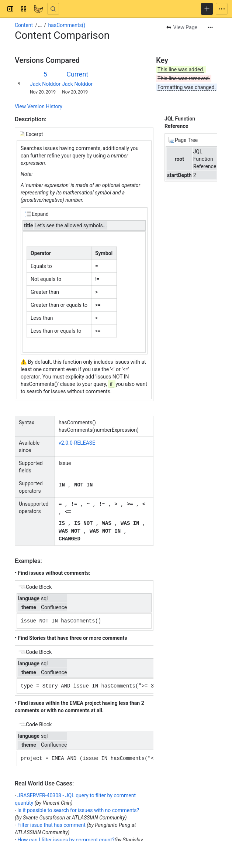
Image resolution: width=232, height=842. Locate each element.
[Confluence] (38, 9)
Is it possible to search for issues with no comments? (78, 808)
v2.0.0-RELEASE (77, 443)
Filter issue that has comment (51, 823)
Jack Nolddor (45, 84)
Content (24, 25)
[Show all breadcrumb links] (40, 25)
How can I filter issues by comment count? (65, 838)
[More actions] (210, 27)
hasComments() (67, 25)
